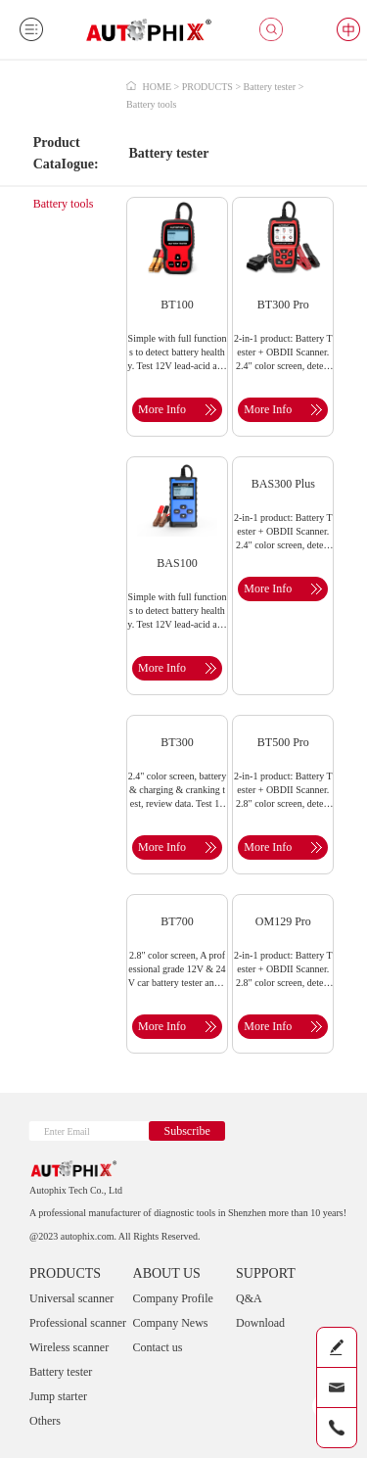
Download (260, 1323)
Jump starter (58, 1396)
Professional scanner (77, 1323)
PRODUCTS (65, 1273)
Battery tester (60, 1372)
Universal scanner (71, 1298)
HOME (157, 86)
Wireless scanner (69, 1347)
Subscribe (186, 1131)
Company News (170, 1323)
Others (45, 1421)
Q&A (249, 1298)
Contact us (158, 1347)
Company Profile (173, 1298)
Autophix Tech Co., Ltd (75, 1190)
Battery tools (63, 204)
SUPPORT (266, 1273)
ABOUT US (167, 1273)
